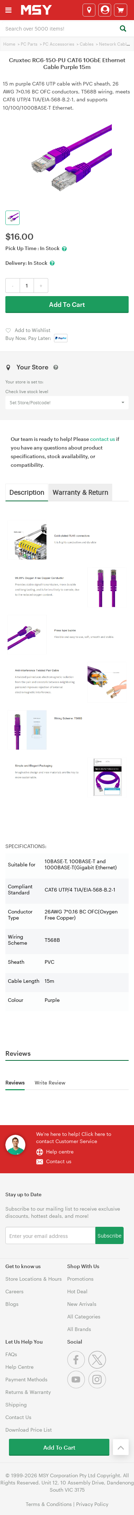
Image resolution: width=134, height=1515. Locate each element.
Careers (14, 1291)
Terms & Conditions (49, 1504)
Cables (87, 43)
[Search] (122, 29)
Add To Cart (67, 304)
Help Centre (19, 1367)
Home (9, 43)
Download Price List (28, 1430)
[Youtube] (77, 1386)
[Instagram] (98, 1386)
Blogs (12, 1304)
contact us (102, 439)
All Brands (79, 1329)
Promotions (80, 1279)
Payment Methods (26, 1379)
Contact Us (18, 1417)
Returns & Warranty (28, 1392)
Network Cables (115, 43)
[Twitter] (98, 1367)
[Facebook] (77, 1367)
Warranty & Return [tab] (80, 492)
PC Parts (29, 43)
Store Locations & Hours (33, 1279)
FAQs (11, 1354)
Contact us (58, 1161)
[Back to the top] (121, 1447)
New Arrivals (81, 1304)
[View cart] (120, 10)
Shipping (16, 1404)
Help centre (60, 1151)
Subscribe (109, 1235)
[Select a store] (89, 10)
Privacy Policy (92, 1504)
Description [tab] (26, 492)
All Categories (83, 1316)
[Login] (104, 10)
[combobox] (67, 28)
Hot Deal (77, 1291)
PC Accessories (58, 43)
